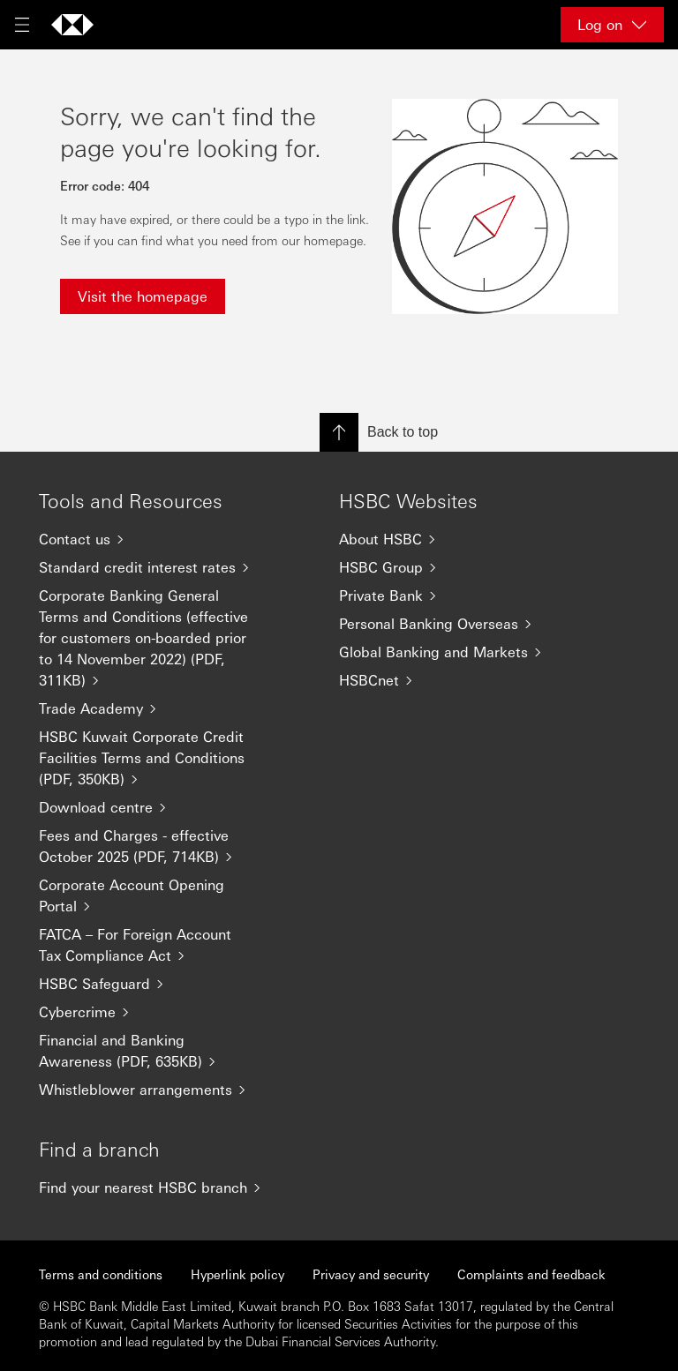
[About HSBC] (454, 539)
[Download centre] (153, 807)
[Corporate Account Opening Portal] (153, 895)
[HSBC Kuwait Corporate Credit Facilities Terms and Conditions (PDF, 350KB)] (153, 758)
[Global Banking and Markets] (454, 652)
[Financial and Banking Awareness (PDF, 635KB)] (153, 1051)
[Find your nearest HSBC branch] (153, 1187)
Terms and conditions (100, 1274)
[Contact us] (153, 539)
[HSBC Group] (454, 567)
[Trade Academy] (153, 708)
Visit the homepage (142, 296)
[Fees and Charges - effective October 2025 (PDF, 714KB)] (153, 846)
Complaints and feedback (531, 1274)
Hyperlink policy (237, 1274)
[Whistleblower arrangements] (153, 1089)
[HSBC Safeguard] (153, 983)
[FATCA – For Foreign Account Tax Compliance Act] (153, 945)
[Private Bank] (454, 595)
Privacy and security (371, 1274)
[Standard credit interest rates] (153, 567)
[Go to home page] (72, 24)
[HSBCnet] (454, 680)
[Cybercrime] (153, 1012)
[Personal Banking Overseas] (454, 623)
